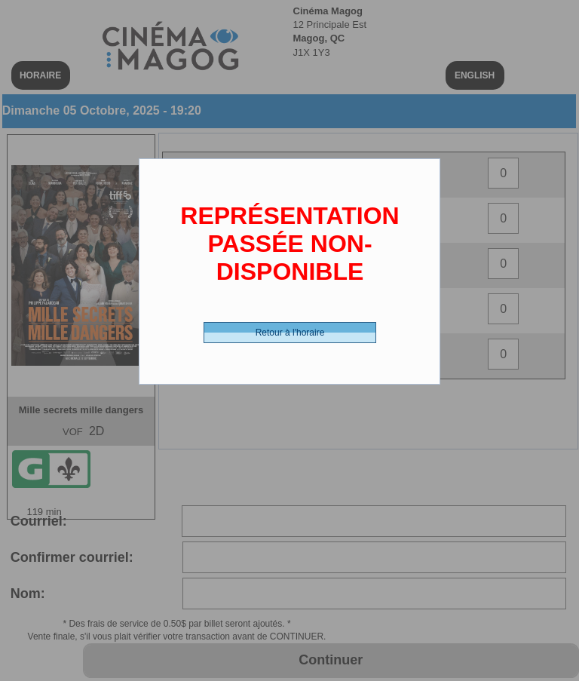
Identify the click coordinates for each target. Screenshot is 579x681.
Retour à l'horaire (290, 332)
